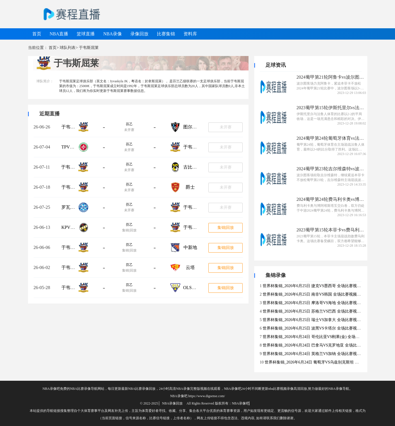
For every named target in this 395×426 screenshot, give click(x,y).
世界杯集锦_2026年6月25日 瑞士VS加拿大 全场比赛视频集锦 (316, 320)
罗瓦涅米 (70, 207)
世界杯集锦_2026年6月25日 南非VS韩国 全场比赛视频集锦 (314, 294)
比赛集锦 (166, 33)
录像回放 (139, 33)
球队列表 (67, 48)
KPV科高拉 (72, 227)
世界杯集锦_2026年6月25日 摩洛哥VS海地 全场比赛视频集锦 (316, 303)
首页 (36, 33)
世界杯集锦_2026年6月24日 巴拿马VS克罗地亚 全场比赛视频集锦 (320, 345)
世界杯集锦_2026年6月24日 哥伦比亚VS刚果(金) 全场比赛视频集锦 (321, 337)
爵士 (190, 187)
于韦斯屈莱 (72, 126)
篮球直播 (86, 33)
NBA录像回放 (172, 403)
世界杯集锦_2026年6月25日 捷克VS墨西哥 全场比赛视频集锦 (316, 286)
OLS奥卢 (192, 287)
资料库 (190, 33)
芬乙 (129, 124)
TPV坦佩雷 (72, 147)
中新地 (190, 247)
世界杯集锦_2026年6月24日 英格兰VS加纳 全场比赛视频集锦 (316, 354)
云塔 (190, 267)
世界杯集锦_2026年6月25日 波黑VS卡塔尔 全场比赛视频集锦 (316, 328)
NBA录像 (112, 33)
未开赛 (226, 127)
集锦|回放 (225, 227)
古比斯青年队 (196, 167)
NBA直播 (59, 33)
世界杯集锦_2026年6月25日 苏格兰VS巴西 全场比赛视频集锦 (316, 311)
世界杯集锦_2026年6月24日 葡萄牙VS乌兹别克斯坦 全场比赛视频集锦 (326, 362)
